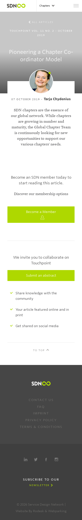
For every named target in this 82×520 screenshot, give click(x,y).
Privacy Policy (41, 420)
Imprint (41, 413)
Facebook (46, 459)
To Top (39, 350)
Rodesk (38, 511)
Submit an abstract (41, 275)
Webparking (57, 511)
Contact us (41, 400)
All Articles (42, 22)
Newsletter (39, 485)
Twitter (36, 459)
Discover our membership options (41, 194)
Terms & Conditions (41, 427)
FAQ (41, 406)
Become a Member (41, 215)
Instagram (56, 459)
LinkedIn (25, 459)
